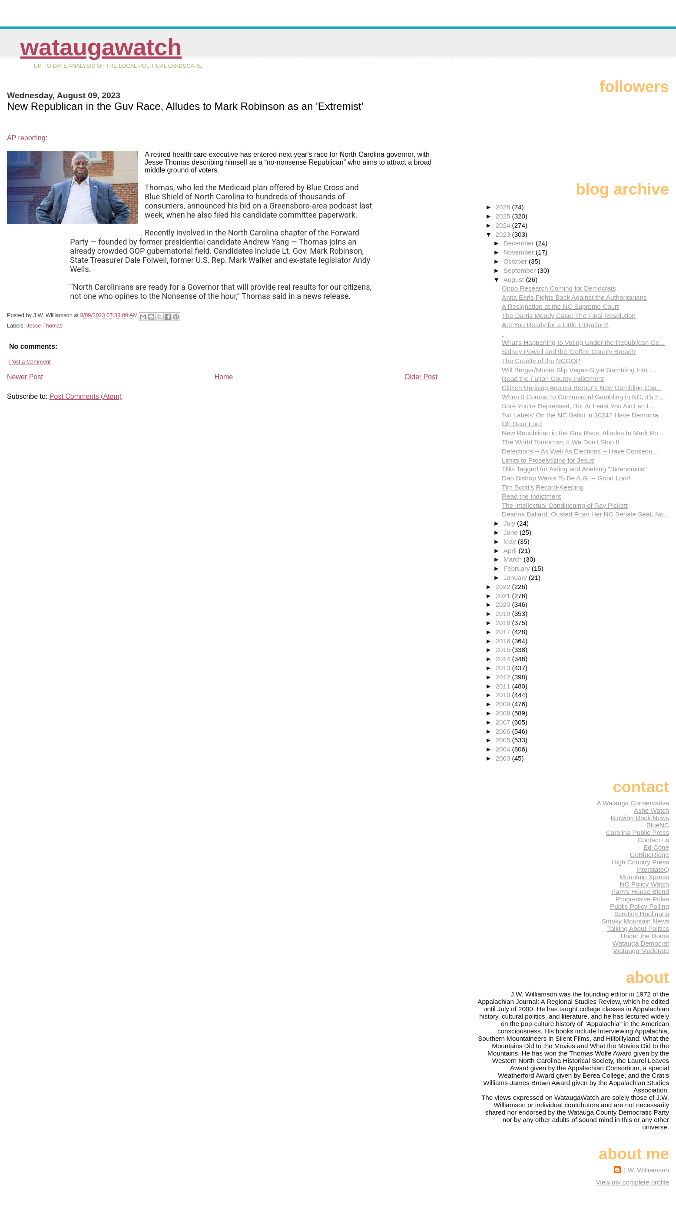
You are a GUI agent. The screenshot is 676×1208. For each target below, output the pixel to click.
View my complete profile (632, 1182)
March (514, 559)
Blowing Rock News (640, 817)
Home (224, 377)
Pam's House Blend (640, 891)
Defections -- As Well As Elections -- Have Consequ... (580, 451)
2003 (504, 758)
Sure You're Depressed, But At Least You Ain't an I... (578, 406)
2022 (504, 586)
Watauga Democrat (641, 943)
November (520, 252)
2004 (504, 749)
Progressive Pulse (642, 899)
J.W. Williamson (646, 1170)
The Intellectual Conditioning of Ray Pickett (565, 505)
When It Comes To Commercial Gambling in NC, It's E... (583, 396)
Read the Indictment (531, 496)
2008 (504, 713)
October (516, 261)
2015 (504, 649)
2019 (504, 613)
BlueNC (657, 825)
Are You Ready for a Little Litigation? (555, 324)
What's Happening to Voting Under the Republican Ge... (583, 342)
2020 (504, 604)
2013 (504, 668)
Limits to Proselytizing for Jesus (548, 460)
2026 (504, 207)
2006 (504, 731)
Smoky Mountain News (635, 921)
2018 (504, 622)
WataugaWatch (101, 47)
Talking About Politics (638, 928)
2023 (504, 234)
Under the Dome (645, 936)
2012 (504, 677)
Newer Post (25, 377)
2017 (504, 631)
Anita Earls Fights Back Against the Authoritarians (574, 297)
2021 (504, 595)
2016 (504, 641)
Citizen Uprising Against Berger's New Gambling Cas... (582, 387)
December (520, 243)
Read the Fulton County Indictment (553, 378)
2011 (504, 686)
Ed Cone (656, 847)
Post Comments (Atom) (86, 396)
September (521, 270)
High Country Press (640, 862)
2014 (504, 658)
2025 (504, 216)
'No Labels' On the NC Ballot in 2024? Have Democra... (583, 415)
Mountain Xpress (644, 876)
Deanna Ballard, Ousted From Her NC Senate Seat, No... (585, 514)
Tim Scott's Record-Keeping (542, 487)
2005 (504, 740)
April (511, 550)
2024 (504, 225)
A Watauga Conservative (632, 803)
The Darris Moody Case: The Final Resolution (569, 315)
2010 (504, 694)
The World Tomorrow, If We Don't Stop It (560, 442)
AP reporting (26, 138)
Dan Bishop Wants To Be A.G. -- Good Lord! (566, 478)
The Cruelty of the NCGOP (541, 360)
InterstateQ (652, 869)
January (516, 577)
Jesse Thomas (45, 325)
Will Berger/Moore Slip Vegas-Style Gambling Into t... (579, 370)
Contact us (653, 840)
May (511, 541)
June (512, 532)
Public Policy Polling (639, 906)
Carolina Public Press (637, 832)
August (515, 279)
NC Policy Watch (644, 884)
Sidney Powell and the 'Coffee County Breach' (569, 351)
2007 (504, 722)
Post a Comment (29, 361)
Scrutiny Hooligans (641, 913)
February (518, 568)
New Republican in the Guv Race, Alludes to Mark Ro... (582, 433)
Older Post (420, 377)
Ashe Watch (651, 810)
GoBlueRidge (649, 854)
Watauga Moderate (641, 950)
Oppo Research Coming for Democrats (559, 288)
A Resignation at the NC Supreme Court (560, 306)
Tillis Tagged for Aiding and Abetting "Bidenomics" (574, 469)
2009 (504, 704)
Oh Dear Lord (522, 423)
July (510, 523)
